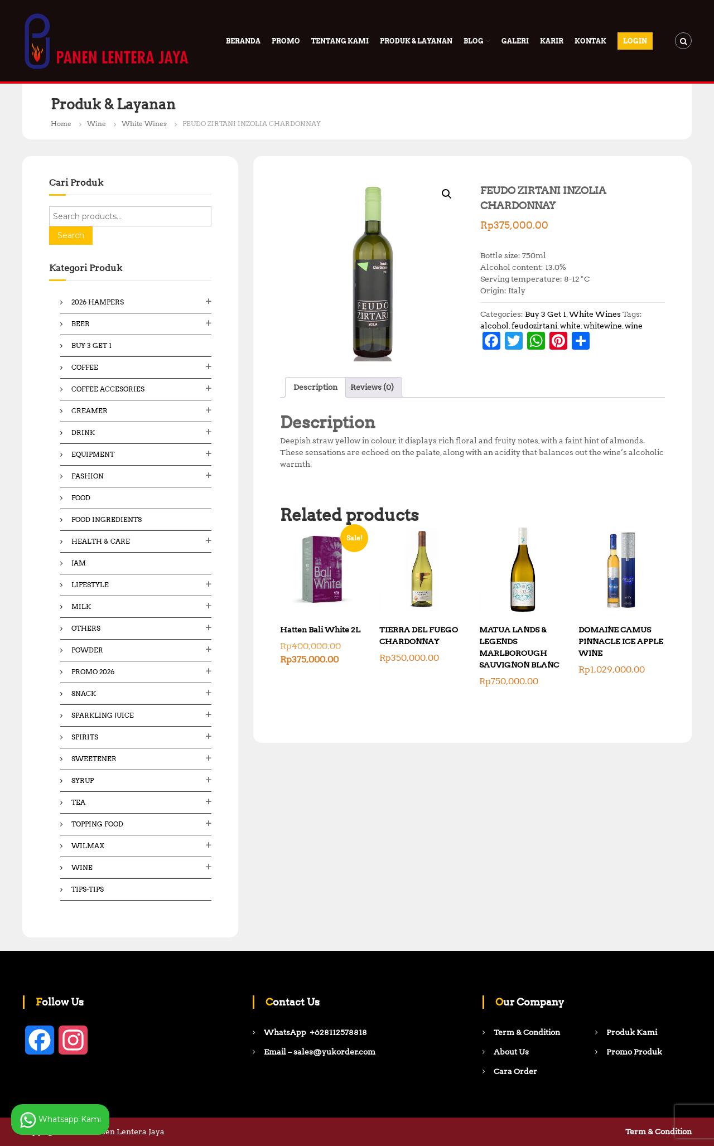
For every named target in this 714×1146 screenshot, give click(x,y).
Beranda (243, 41)
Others (85, 628)
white (570, 325)
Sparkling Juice (102, 715)
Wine (96, 123)
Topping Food (97, 824)
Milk (81, 606)
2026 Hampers (97, 302)
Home (61, 123)
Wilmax (87, 846)
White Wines (144, 123)
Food (80, 498)
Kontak (590, 41)
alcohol (494, 325)
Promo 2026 (92, 672)
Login (635, 41)
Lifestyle (90, 585)
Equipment (92, 454)
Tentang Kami (340, 41)
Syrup (82, 780)
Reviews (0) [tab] (372, 387)
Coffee (84, 367)
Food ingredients (106, 519)
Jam (78, 563)
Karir (551, 41)
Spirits (84, 737)
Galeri (515, 41)
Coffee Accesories (107, 389)
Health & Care (100, 541)
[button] (447, 194)
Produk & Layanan (416, 41)
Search (70, 235)
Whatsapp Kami (60, 1119)
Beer (80, 324)
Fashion (87, 476)
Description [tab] (315, 387)
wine (634, 325)
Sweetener (94, 759)
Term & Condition (658, 1131)
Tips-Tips (87, 889)
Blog (474, 41)
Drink (83, 432)
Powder (87, 650)
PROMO (286, 41)
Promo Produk (634, 1051)
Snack (83, 693)
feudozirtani (534, 325)
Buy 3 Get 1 (545, 314)
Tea (78, 802)
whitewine (602, 325)
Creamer (89, 411)
